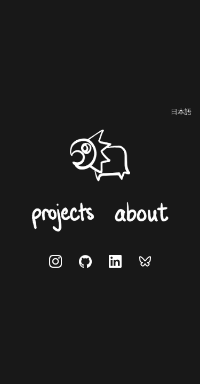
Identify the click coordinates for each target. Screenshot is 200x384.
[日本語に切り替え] (181, 112)
